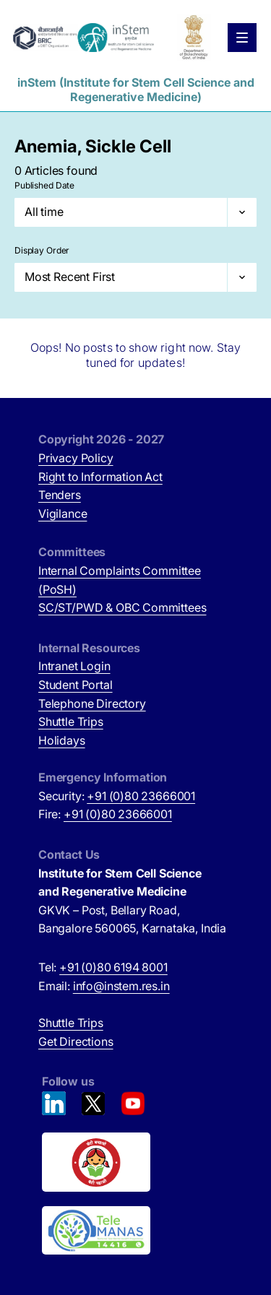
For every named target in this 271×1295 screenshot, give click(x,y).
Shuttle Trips (70, 721)
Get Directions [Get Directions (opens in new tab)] (75, 1041)
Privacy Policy (75, 458)
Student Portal (75, 684)
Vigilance (62, 513)
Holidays (61, 740)
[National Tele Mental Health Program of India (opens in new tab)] (137, 1230)
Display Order (41, 250)
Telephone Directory (92, 703)
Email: (104, 986)
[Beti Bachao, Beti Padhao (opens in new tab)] (137, 1162)
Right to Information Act (100, 476)
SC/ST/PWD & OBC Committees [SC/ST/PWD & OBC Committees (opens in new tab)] (122, 607)
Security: (116, 796)
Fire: (105, 814)
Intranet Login (74, 666)
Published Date (44, 185)
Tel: (103, 967)
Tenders (59, 495)
